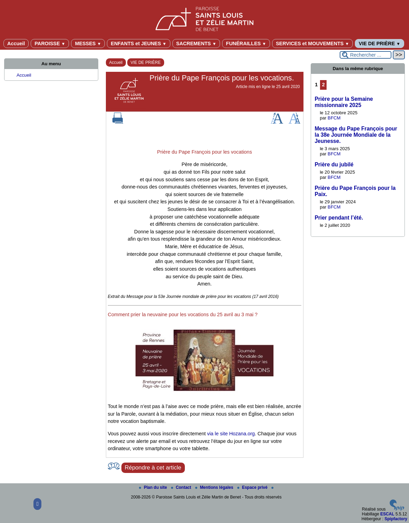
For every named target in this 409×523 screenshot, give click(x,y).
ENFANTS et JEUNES (138, 43)
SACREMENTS (196, 43)
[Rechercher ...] (365, 55)
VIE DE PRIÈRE (379, 43)
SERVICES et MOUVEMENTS (312, 43)
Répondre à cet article (153, 467)
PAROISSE (49, 43)
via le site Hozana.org (231, 433)
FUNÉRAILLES (246, 43)
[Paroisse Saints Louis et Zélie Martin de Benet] (204, 18)
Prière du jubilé (334, 164)
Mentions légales (215, 487)
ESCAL (387, 514)
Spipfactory (396, 518)
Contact (181, 487)
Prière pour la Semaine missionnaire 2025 (344, 102)
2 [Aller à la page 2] (323, 84)
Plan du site (153, 487)
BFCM (334, 117)
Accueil (16, 43)
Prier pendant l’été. (339, 218)
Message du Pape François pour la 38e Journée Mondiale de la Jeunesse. (356, 135)
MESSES (88, 43)
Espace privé (253, 487)
